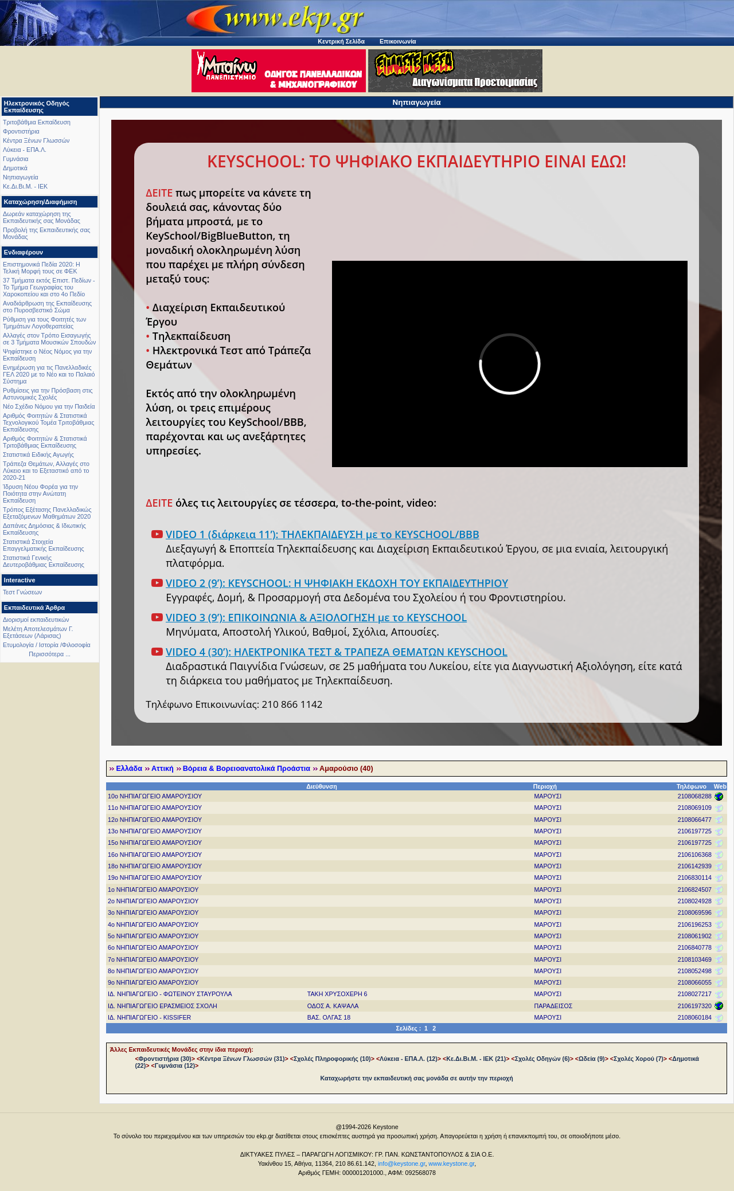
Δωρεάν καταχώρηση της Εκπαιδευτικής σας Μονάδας (41, 217)
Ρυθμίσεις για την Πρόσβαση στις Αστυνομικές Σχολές (48, 394)
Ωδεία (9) (592, 1058)
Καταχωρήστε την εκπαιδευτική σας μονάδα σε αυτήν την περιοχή (417, 1078)
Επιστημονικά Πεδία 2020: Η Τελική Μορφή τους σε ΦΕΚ (41, 268)
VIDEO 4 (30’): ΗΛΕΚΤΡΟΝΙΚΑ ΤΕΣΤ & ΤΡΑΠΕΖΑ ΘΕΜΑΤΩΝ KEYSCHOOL (336, 652)
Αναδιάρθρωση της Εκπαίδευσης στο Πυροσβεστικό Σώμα (47, 307)
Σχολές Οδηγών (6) (542, 1058)
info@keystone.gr (401, 1163)
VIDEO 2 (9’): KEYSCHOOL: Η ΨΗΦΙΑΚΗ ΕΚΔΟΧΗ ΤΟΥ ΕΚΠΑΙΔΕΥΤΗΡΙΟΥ (337, 583)
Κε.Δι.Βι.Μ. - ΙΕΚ (25, 186)
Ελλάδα (129, 769)
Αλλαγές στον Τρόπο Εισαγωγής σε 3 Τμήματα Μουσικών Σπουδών (49, 339)
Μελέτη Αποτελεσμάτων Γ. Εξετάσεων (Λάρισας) (38, 632)
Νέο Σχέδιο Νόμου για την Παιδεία (49, 406)
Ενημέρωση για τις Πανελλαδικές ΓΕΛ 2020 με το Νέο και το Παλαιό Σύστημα (49, 374)
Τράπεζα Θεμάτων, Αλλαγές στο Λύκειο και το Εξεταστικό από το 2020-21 (46, 470)
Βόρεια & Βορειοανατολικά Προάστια (246, 769)
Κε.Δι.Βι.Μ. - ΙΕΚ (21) (476, 1058)
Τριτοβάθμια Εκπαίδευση (37, 122)
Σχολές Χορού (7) (638, 1058)
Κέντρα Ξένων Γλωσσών (36, 140)
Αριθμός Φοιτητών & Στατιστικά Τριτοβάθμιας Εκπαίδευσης (45, 442)
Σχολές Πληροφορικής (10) (332, 1058)
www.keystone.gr (451, 1163)
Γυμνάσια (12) (175, 1065)
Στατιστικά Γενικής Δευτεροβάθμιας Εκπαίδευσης (43, 561)
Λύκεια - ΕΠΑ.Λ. (24, 149)
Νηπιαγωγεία (20, 177)
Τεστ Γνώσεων (22, 592)
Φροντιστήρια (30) (165, 1058)
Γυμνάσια (15, 158)
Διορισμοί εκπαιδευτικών (36, 619)
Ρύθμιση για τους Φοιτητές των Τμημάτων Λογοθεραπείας (44, 323)
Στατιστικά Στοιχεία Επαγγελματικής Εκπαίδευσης (43, 545)
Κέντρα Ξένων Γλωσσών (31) (242, 1058)
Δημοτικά (15, 167)
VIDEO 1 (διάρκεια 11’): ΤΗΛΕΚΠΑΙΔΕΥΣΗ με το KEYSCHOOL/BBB (322, 534)
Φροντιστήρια (21, 131)
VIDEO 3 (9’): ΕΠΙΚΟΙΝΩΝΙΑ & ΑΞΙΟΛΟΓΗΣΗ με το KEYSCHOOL (316, 617)
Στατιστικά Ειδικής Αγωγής (38, 454)
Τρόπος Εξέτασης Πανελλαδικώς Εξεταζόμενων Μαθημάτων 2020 (47, 513)
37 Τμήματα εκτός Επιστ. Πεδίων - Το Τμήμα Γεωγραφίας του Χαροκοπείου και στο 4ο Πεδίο (49, 287)
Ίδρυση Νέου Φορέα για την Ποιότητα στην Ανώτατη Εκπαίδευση (40, 493)
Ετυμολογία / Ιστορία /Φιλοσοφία (47, 644)
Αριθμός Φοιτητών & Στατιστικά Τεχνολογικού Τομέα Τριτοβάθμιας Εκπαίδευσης (48, 422)
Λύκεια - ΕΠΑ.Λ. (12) (409, 1058)
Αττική (162, 769)
